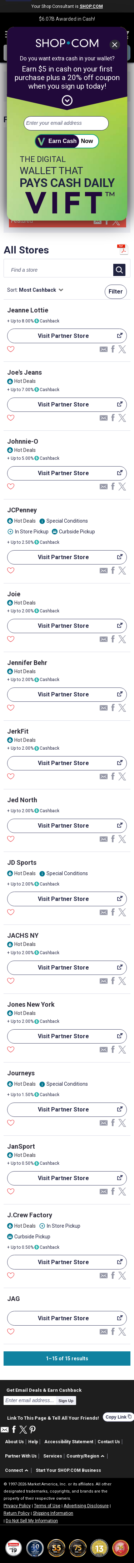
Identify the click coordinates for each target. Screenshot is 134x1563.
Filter (116, 291)
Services (52, 1456)
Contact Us (109, 1441)
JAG (13, 1298)
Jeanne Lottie (27, 310)
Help (33, 1441)
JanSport (21, 1146)
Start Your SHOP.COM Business (68, 1470)
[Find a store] (52, 270)
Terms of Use (47, 1505)
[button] (87, 1456)
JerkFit (18, 731)
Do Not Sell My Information (32, 1520)
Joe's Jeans (24, 372)
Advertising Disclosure (86, 1505)
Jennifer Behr (27, 662)
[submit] (67, 141)
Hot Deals (25, 381)
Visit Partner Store (65, 337)
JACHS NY (23, 935)
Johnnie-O (22, 441)
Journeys (21, 1073)
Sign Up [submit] (66, 1401)
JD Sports (21, 862)
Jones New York (31, 1004)
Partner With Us (21, 1456)
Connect (14, 1470)
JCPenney (22, 510)
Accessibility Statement (68, 1441)
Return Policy (17, 1513)
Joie (13, 594)
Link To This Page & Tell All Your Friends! (53, 1417)
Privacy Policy (17, 1505)
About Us (14, 1441)
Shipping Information (53, 1513)
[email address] (66, 123)
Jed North (22, 800)
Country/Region (82, 1456)
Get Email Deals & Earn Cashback (43, 1389)
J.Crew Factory (29, 1215)
